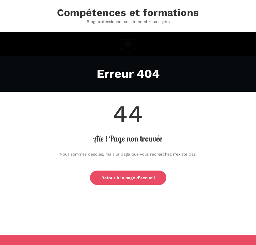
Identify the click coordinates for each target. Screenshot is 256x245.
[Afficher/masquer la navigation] (128, 44)
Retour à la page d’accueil (128, 177)
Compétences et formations (128, 12)
